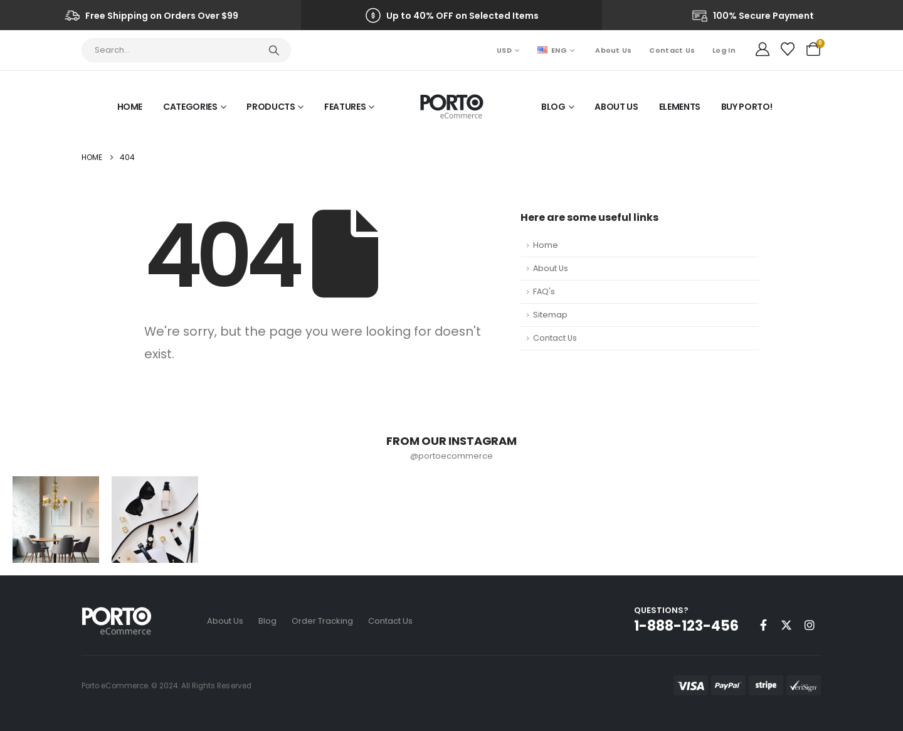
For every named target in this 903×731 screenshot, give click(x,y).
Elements (679, 106)
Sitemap (550, 314)
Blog (553, 106)
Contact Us (672, 50)
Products (270, 106)
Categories (190, 106)
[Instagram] (809, 625)
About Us (613, 50)
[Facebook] (763, 625)
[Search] (273, 50)
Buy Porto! (747, 106)
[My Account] (762, 49)
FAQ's (544, 291)
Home (130, 106)
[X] (786, 625)
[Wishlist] (787, 49)
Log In (724, 50)
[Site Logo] (451, 106)
